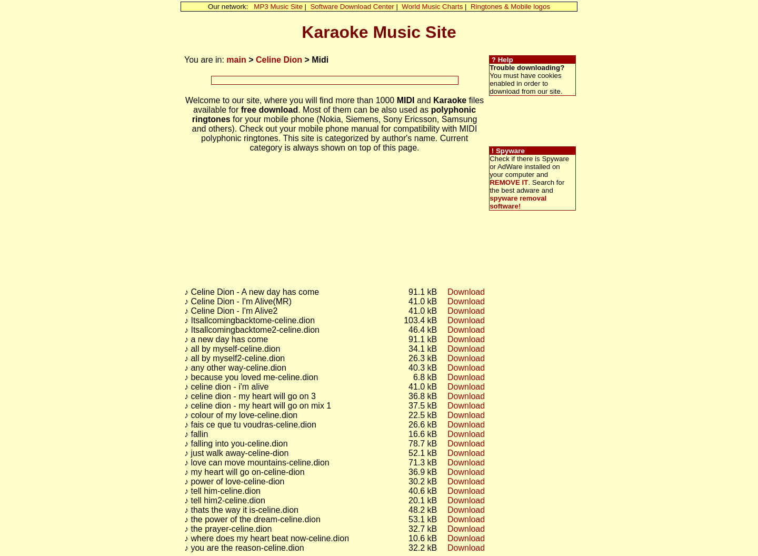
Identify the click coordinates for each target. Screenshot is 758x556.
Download (466, 291)
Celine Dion (279, 59)
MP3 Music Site (278, 7)
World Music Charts (432, 7)
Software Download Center (352, 7)
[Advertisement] (335, 80)
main (236, 59)
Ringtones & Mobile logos (510, 7)
